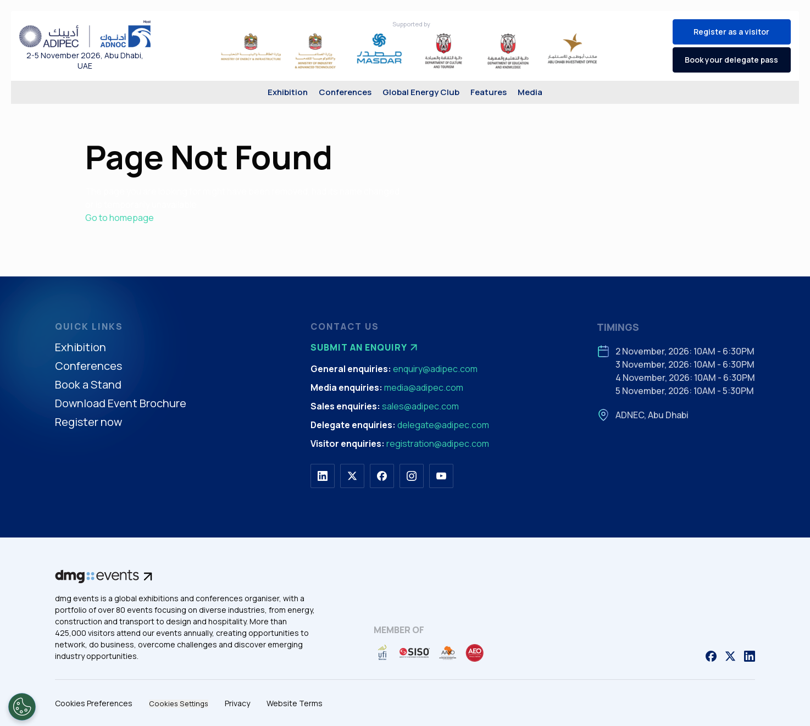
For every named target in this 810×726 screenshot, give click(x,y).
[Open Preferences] (22, 707)
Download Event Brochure (120, 404)
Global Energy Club (420, 92)
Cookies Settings (178, 704)
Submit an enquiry (365, 347)
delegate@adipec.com (443, 425)
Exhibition (288, 92)
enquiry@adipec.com (435, 369)
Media (530, 92)
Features (488, 92)
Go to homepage (119, 218)
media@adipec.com (423, 387)
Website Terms (295, 703)
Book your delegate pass (731, 59)
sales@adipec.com (420, 406)
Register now (88, 422)
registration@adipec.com (437, 443)
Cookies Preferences (93, 703)
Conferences (345, 92)
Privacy (237, 703)
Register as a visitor (731, 31)
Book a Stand (88, 385)
